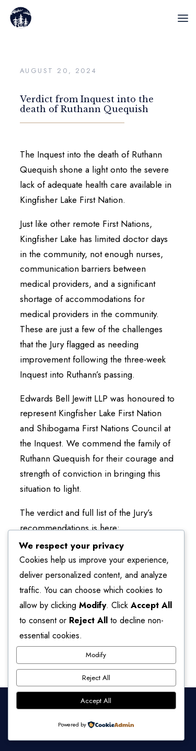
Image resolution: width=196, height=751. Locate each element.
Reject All (96, 678)
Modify (96, 655)
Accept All (95, 701)
